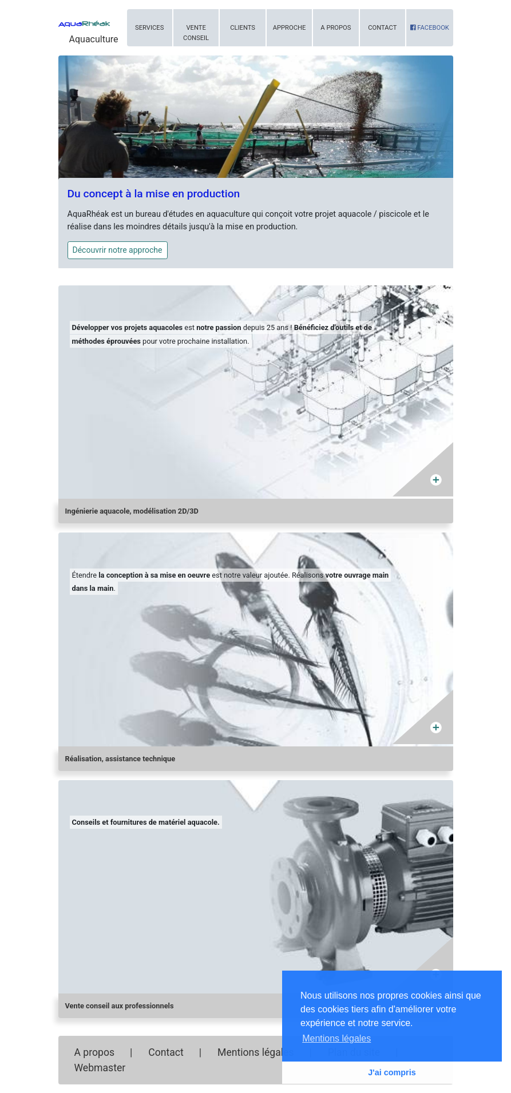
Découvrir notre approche (118, 250)
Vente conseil (196, 33)
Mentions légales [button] (336, 1038)
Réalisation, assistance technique (120, 758)
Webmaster (100, 1068)
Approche (289, 27)
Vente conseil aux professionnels (119, 1005)
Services (149, 27)
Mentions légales (255, 1052)
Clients (242, 27)
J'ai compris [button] (391, 1072)
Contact (382, 27)
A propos (335, 27)
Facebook (429, 27)
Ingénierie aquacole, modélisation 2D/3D (132, 511)
